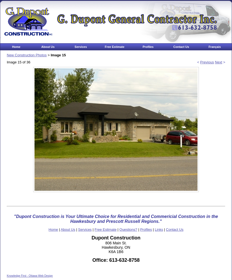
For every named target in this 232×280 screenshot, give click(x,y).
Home (16, 46)
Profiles (148, 46)
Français (215, 46)
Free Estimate (114, 46)
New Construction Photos (27, 55)
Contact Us (181, 46)
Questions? (128, 229)
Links (159, 229)
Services (81, 46)
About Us (48, 46)
